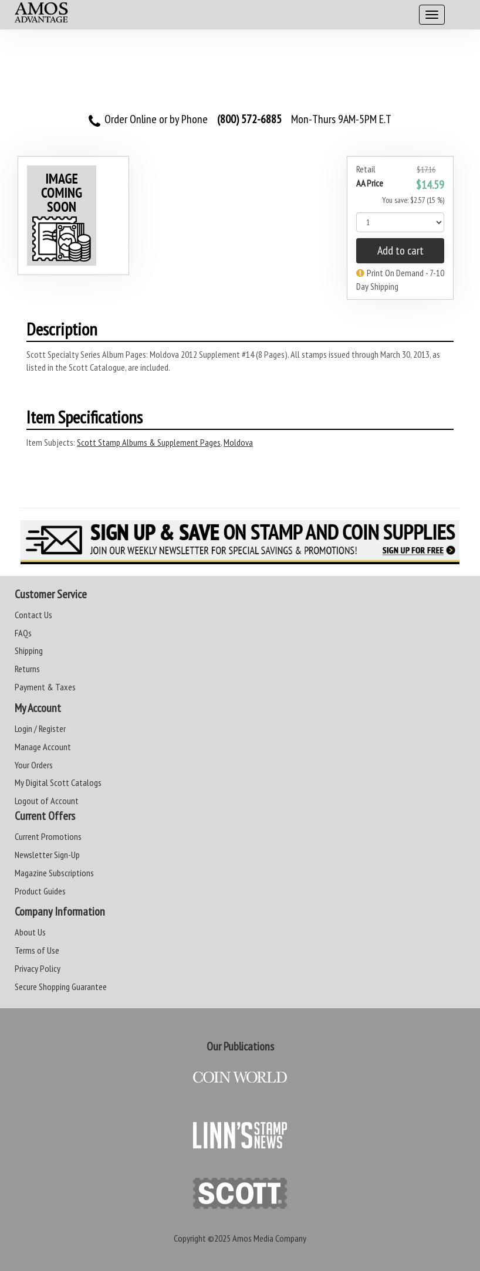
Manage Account (43, 747)
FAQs (23, 633)
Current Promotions (48, 836)
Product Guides (40, 891)
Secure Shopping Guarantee (61, 986)
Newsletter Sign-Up (47, 854)
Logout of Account (47, 800)
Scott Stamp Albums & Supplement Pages (149, 442)
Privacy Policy (37, 968)
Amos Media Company (269, 1238)
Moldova (238, 442)
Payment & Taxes (45, 687)
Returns (27, 669)
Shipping (29, 650)
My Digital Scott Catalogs (58, 782)
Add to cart (400, 250)
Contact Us (33, 615)
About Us (30, 932)
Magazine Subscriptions (54, 873)
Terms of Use (37, 950)
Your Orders (34, 765)
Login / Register (40, 728)
